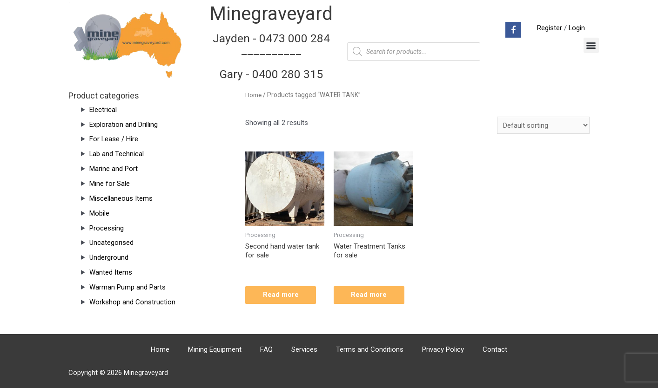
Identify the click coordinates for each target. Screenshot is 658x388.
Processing (106, 228)
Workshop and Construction (132, 302)
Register (549, 28)
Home (253, 95)
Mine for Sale (109, 183)
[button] (591, 45)
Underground (108, 257)
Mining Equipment (215, 349)
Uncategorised (111, 242)
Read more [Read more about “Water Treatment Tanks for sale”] (370, 295)
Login (576, 28)
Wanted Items (110, 272)
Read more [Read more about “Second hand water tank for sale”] (282, 295)
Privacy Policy (443, 349)
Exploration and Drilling (123, 124)
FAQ (266, 349)
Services (304, 349)
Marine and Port (113, 168)
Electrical (103, 109)
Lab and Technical (116, 154)
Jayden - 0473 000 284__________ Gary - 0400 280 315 (271, 56)
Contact (495, 349)
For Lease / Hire (114, 139)
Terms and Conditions (369, 349)
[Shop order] (543, 125)
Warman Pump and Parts (127, 287)
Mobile (99, 213)
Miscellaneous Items (121, 198)
